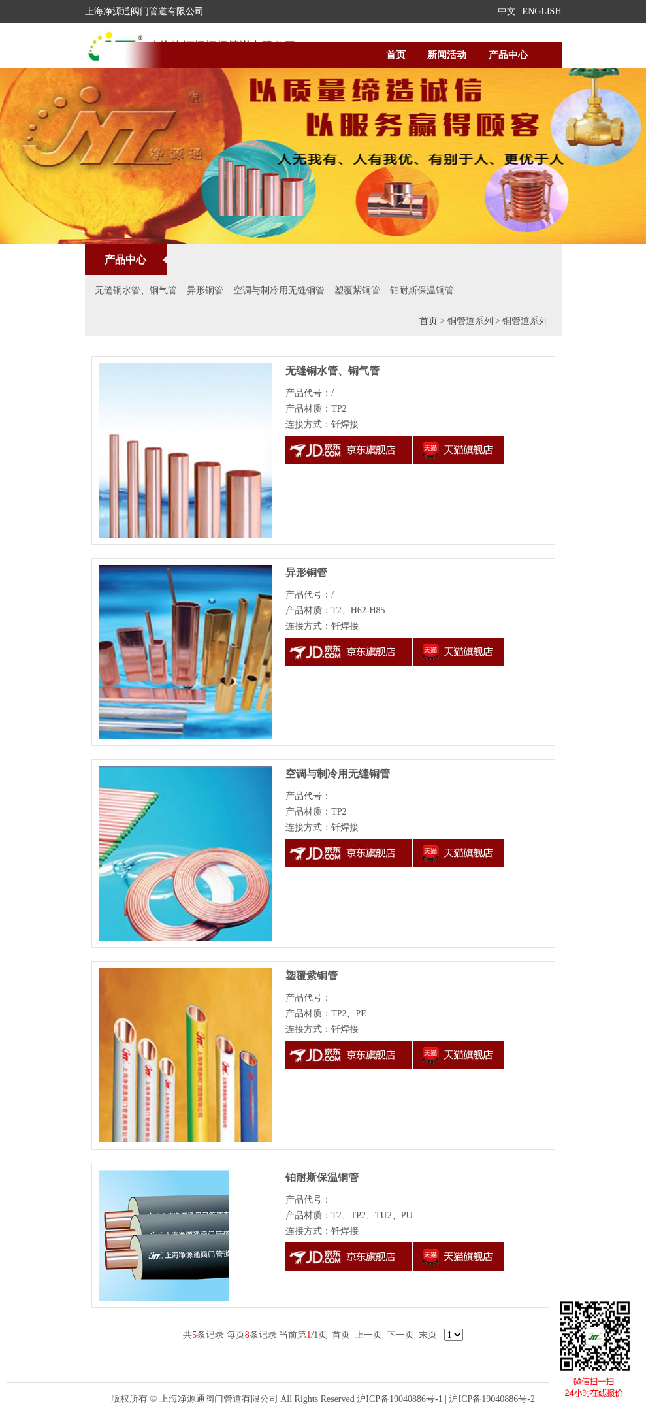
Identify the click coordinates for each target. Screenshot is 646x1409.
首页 (396, 55)
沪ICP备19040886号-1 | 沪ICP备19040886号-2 (446, 1399)
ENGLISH (542, 11)
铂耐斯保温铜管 (422, 290)
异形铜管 (205, 290)
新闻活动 (446, 55)
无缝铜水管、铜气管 (136, 290)
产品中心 (508, 55)
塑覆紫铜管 (357, 290)
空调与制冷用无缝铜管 (279, 290)
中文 (507, 11)
